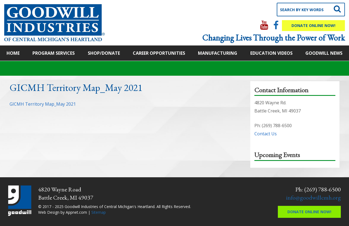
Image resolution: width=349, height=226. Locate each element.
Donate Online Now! (313, 25)
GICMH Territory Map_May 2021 (43, 104)
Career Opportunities (159, 53)
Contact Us (265, 134)
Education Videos (271, 53)
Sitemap (98, 212)
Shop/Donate (104, 53)
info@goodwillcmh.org (313, 197)
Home (13, 53)
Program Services (53, 53)
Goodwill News (323, 53)
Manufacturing (217, 53)
